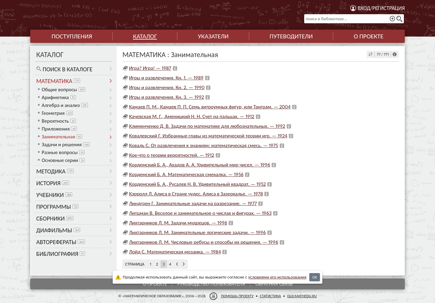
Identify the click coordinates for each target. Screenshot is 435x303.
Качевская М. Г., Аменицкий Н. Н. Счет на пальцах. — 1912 (191, 116)
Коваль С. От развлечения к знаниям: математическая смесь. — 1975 (203, 145)
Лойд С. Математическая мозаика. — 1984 (175, 252)
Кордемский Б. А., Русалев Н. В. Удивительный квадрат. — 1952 (197, 184)
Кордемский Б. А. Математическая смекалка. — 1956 (186, 174)
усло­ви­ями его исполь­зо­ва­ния (277, 277)
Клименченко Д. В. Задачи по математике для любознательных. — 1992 (207, 126)
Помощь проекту (237, 296)
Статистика (270, 296)
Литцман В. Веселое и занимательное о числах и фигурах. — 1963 (200, 213)
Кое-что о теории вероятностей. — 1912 (171, 155)
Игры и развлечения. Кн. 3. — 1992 (166, 97)
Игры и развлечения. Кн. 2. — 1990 (167, 87)
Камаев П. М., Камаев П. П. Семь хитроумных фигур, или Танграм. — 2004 (210, 107)
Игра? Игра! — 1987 (150, 68)
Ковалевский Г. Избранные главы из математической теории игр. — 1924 (208, 136)
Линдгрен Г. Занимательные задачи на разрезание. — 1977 (193, 203)
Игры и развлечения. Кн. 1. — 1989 (166, 78)
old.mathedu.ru (302, 296)
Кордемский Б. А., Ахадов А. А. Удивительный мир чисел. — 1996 (199, 165)
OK (314, 277)
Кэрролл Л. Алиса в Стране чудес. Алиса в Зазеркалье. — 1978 (196, 194)
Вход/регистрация (381, 8)
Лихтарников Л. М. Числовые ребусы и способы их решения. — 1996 (203, 242)
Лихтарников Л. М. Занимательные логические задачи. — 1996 (197, 232)
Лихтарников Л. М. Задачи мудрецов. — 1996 (178, 223)
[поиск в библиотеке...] (354, 18)
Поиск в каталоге (67, 69)
